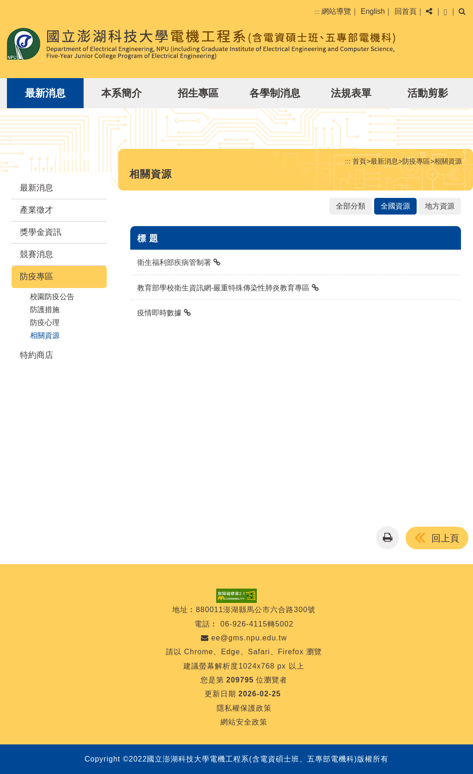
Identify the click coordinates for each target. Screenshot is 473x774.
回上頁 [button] (445, 538)
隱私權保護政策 (244, 708)
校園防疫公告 (52, 297)
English (373, 11)
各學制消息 (274, 93)
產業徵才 (36, 210)
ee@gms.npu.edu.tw (244, 638)
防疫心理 (45, 322)
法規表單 (351, 93)
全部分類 (350, 206)
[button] (445, 11)
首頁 (359, 161)
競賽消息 (36, 254)
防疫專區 (36, 276)
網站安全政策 (243, 722)
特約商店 (36, 355)
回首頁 (405, 11)
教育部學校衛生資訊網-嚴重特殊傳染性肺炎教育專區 (223, 288)
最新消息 (45, 93)
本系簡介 (121, 93)
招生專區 (198, 93)
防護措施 (45, 309)
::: (317, 11)
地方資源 (440, 206)
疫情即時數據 (159, 313)
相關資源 (45, 335)
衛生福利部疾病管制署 (174, 262)
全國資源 (395, 206)
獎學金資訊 (40, 232)
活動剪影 (427, 93)
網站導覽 (336, 11)
